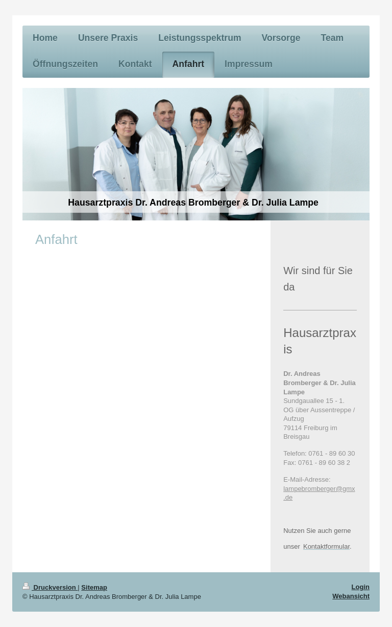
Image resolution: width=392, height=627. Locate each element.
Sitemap (94, 587)
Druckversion (50, 587)
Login (361, 587)
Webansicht (351, 596)
